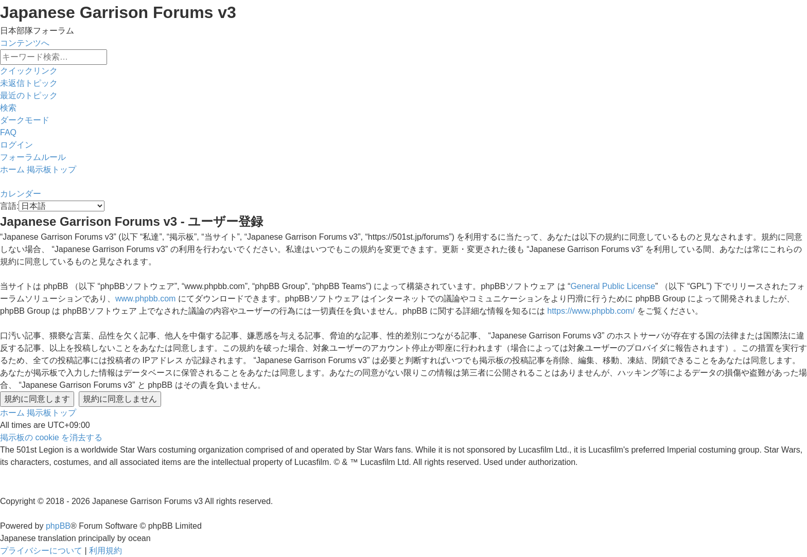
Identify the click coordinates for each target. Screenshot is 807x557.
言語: (9, 206)
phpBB (58, 526)
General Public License (612, 286)
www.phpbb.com (145, 298)
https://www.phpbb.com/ (591, 311)
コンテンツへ (24, 43)
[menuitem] (29, 83)
